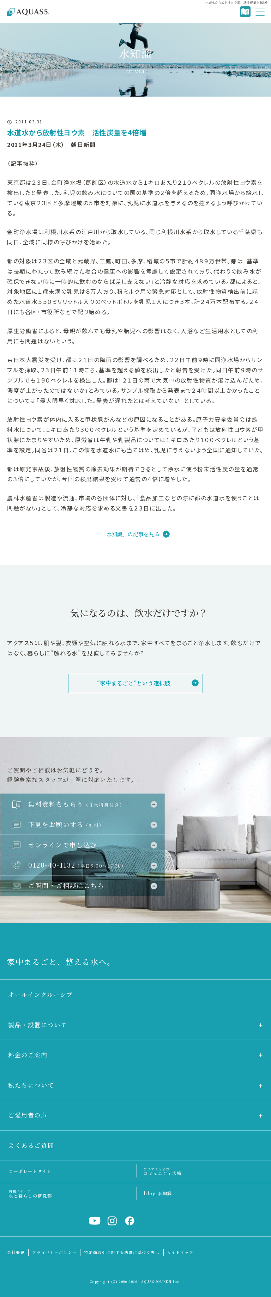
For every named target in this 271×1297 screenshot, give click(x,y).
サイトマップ (180, 1252)
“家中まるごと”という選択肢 (133, 683)
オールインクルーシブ (40, 994)
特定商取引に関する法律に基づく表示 (121, 1252)
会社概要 (16, 1252)
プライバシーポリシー (54, 1252)
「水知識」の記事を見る (130, 534)
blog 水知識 (158, 1193)
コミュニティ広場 (163, 1171)
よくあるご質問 (31, 1145)
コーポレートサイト (30, 1171)
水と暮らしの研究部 (30, 1193)
